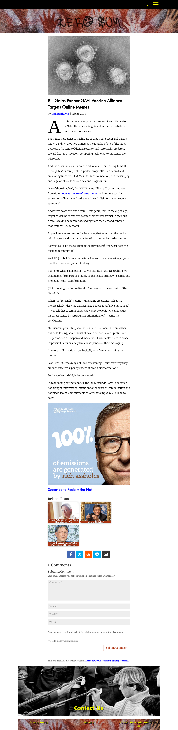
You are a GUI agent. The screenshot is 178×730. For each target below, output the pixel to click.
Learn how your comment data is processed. (107, 660)
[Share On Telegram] (97, 554)
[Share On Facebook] (71, 554)
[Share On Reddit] (88, 554)
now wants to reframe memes (80, 193)
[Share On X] (79, 554)
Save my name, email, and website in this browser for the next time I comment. (86, 632)
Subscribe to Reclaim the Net (70, 489)
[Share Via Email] (106, 554)
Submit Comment (116, 647)
